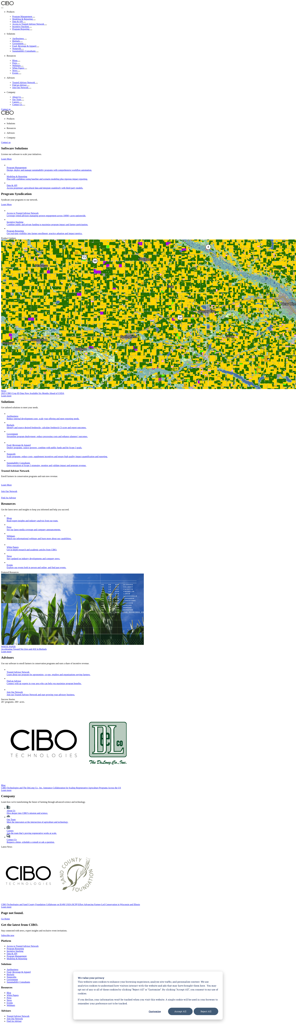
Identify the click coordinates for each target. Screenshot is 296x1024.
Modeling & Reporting (24, 19)
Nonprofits (11, 943)
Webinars (17, 65)
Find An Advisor (14, 988)
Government (19, 43)
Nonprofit (18, 48)
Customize (155, 1011)
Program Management (23, 16)
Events (16, 73)
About (9, 998)
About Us (18, 97)
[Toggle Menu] (2, 7)
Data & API (19, 21)
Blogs (16, 60)
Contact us (6, 109)
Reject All (206, 1011)
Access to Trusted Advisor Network (29, 24)
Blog (9, 959)
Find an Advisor (20, 85)
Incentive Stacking (22, 26)
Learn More (6, 159)
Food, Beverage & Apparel (25, 46)
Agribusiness (19, 38)
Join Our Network (21, 87)
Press (16, 63)
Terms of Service (22, 1021)
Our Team (18, 99)
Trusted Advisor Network (25, 82)
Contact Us (18, 104)
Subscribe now (7, 902)
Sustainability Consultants (25, 51)
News (16, 70)
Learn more (6, 387)
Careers (17, 102)
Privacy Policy (8, 1021)
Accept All (180, 1011)
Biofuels (17, 41)
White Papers (19, 68)
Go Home (5, 885)
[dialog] (148, 996)
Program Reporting (22, 29)
